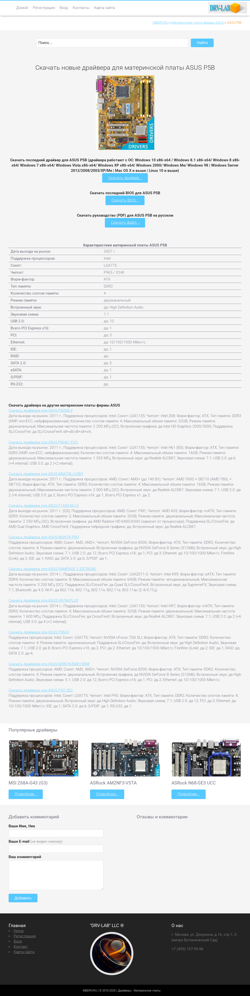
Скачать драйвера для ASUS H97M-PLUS (43, 600)
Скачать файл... (125, 222)
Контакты (81, 7)
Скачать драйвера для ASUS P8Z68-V (41, 410)
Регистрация (44, 7)
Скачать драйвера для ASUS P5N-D (39, 632)
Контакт (21, 946)
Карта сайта (104, 7)
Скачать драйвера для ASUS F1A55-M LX (44, 505)
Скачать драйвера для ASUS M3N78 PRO (44, 537)
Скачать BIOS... (125, 200)
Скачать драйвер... (125, 178)
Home (19, 930)
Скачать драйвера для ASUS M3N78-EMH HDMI (49, 663)
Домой (22, 7)
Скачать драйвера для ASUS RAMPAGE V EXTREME (52, 568)
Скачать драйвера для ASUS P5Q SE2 (41, 690)
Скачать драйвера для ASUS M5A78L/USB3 (46, 473)
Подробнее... (25, 793)
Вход (64, 7)
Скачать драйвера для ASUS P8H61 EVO (43, 441)
